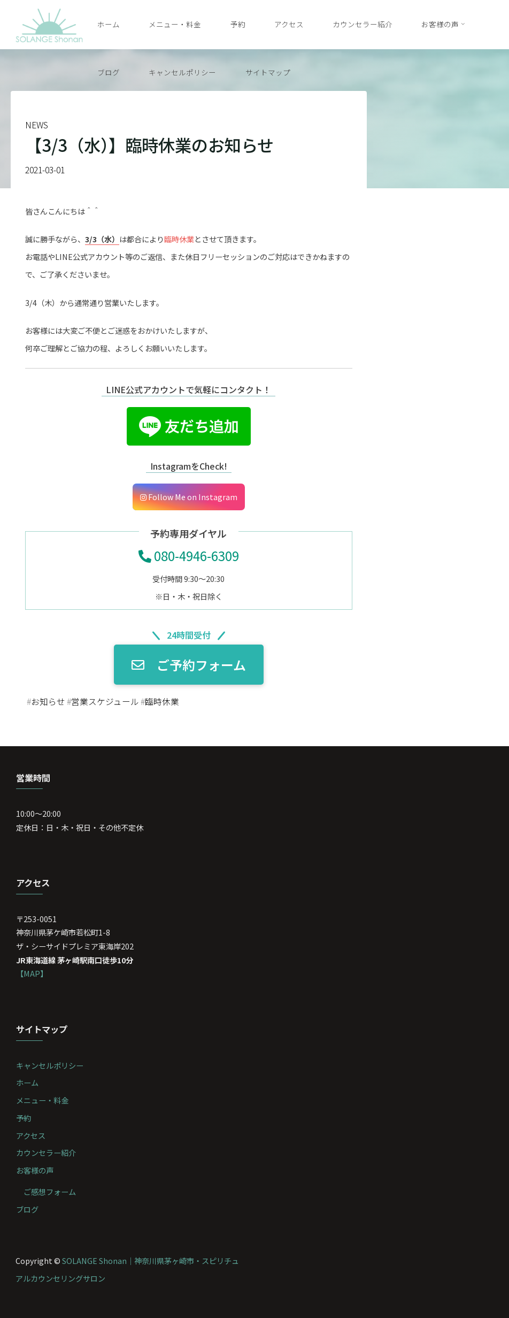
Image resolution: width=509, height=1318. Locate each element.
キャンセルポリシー (49, 1065)
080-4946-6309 (188, 555)
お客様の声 (34, 1170)
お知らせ (48, 702)
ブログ (27, 1209)
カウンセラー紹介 (46, 1152)
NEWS (36, 125)
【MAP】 (32, 973)
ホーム (27, 1082)
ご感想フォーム (50, 1191)
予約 (23, 1117)
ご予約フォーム (189, 664)
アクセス (30, 1135)
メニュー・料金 (42, 1100)
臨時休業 (162, 702)
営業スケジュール (105, 702)
